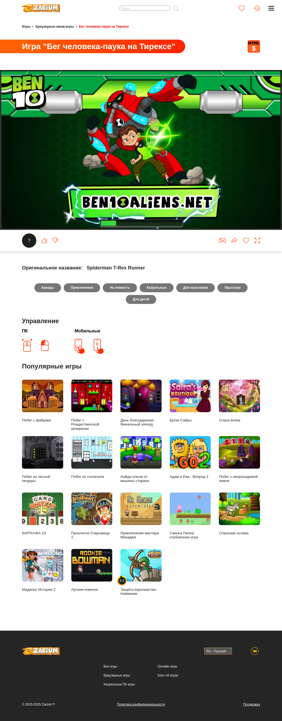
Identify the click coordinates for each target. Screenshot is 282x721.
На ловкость (120, 288)
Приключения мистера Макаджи (141, 516)
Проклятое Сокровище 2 (92, 516)
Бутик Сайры (190, 401)
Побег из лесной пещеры (42, 459)
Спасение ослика (239, 514)
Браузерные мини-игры (55, 26)
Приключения (82, 288)
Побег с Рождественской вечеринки (92, 405)
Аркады (47, 288)
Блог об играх (168, 675)
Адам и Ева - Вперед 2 (190, 457)
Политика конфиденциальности (141, 704)
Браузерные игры (117, 675)
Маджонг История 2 (42, 570)
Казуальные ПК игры (119, 684)
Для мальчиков (195, 288)
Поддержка (251, 704)
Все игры (110, 666)
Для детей (141, 299)
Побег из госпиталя (92, 457)
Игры (26, 26)
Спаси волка (239, 401)
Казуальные (156, 288)
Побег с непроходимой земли (239, 459)
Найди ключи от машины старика (141, 459)
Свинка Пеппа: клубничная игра (190, 516)
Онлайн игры (167, 666)
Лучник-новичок (92, 570)
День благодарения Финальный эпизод (141, 403)
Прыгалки (233, 288)
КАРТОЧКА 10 (42, 514)
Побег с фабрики (42, 401)
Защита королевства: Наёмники (141, 572)
